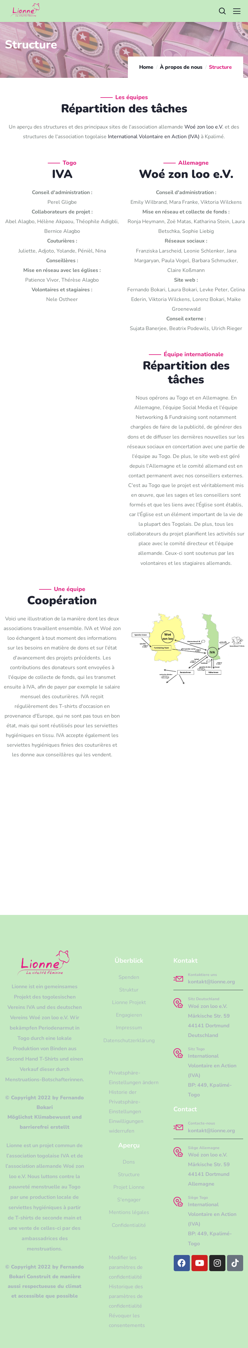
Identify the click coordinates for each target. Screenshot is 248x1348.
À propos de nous (181, 67)
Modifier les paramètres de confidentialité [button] (126, 1267)
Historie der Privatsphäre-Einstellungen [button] (125, 1102)
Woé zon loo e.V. (203, 126)
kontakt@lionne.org (211, 981)
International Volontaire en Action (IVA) (154, 136)
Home (146, 67)
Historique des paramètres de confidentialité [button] (126, 1296)
